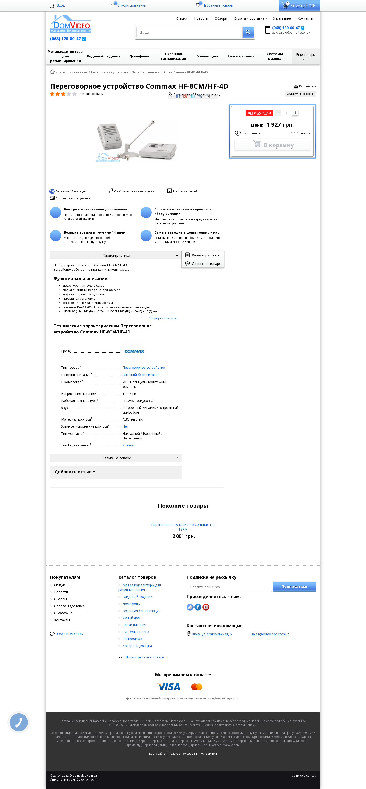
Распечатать (307, 86)
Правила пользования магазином (193, 723)
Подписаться (294, 555)
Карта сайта (157, 723)
